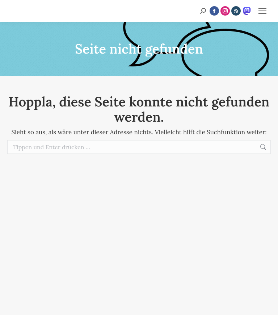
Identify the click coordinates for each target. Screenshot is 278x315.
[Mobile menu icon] (262, 11)
